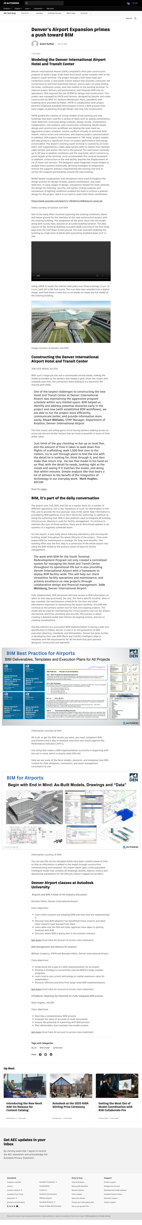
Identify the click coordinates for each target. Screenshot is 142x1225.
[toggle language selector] (134, 3)
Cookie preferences (48, 1216)
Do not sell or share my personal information (27, 1216)
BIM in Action (45, 1047)
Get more (36, 940)
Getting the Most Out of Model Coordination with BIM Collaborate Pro (115, 1107)
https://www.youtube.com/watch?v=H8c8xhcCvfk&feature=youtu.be (67, 200)
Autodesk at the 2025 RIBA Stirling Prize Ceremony (70, 1105)
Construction (57, 1047)
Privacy (9, 1216)
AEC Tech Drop (10, 13)
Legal (82, 1216)
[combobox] (44, 3)
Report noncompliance (63, 1216)
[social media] (12, 1206)
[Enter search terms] (44, 3)
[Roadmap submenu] (85, 13)
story (44, 489)
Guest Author (42, 44)
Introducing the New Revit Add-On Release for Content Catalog (24, 1107)
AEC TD (33, 1047)
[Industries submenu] (25, 13)
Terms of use (75, 1216)
